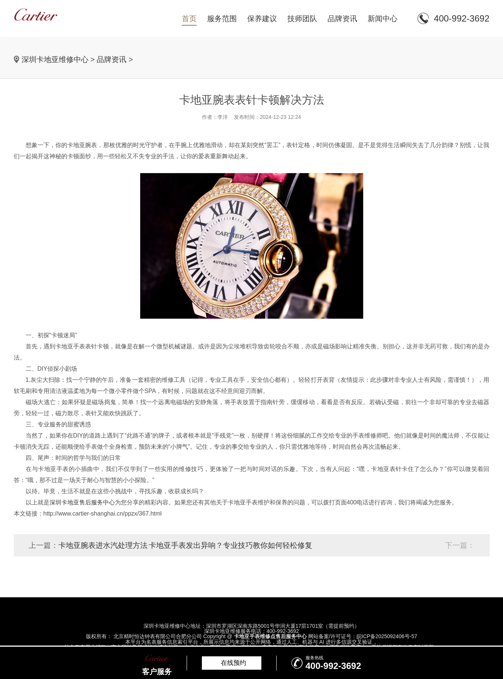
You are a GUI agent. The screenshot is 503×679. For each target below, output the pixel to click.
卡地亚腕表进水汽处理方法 (103, 545)
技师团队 (302, 18)
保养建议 (262, 18)
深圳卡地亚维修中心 (55, 59)
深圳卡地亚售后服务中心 (82, 502)
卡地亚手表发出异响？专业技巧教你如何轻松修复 (230, 545)
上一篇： (43, 545)
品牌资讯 (342, 18)
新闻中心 (382, 18)
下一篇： (460, 545)
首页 (189, 18)
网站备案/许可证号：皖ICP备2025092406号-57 (362, 636)
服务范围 (222, 18)
